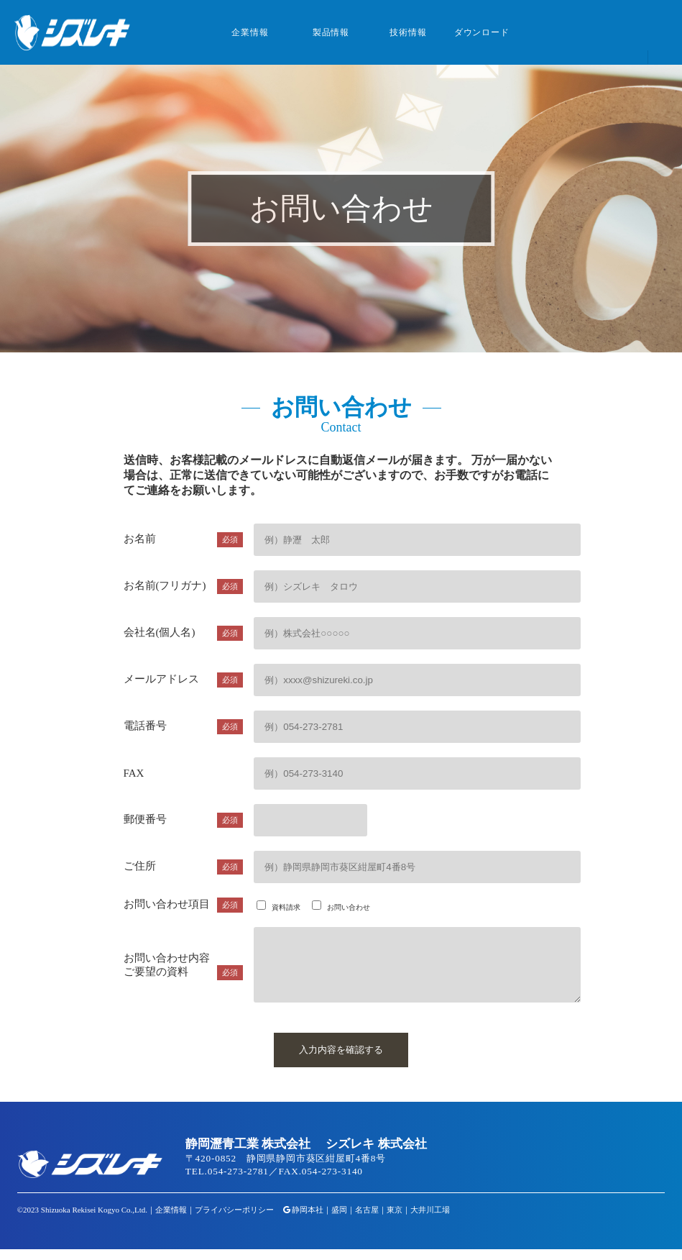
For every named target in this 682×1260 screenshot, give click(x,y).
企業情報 (249, 32)
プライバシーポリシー (234, 1220)
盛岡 (339, 1220)
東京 (394, 1220)
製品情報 (331, 32)
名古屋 (367, 1220)
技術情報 (408, 32)
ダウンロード (482, 32)
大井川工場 (430, 1220)
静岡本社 (307, 1220)
